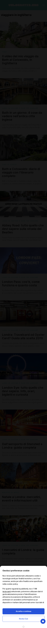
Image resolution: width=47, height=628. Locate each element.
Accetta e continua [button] (23, 611)
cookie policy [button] (12, 584)
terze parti (7, 592)
